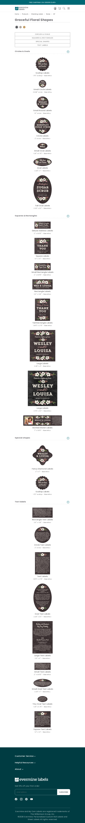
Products (25, 14)
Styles (48, 14)
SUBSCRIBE (63, 792)
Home (17, 14)
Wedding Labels (37, 14)
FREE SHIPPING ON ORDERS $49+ (42, 2)
